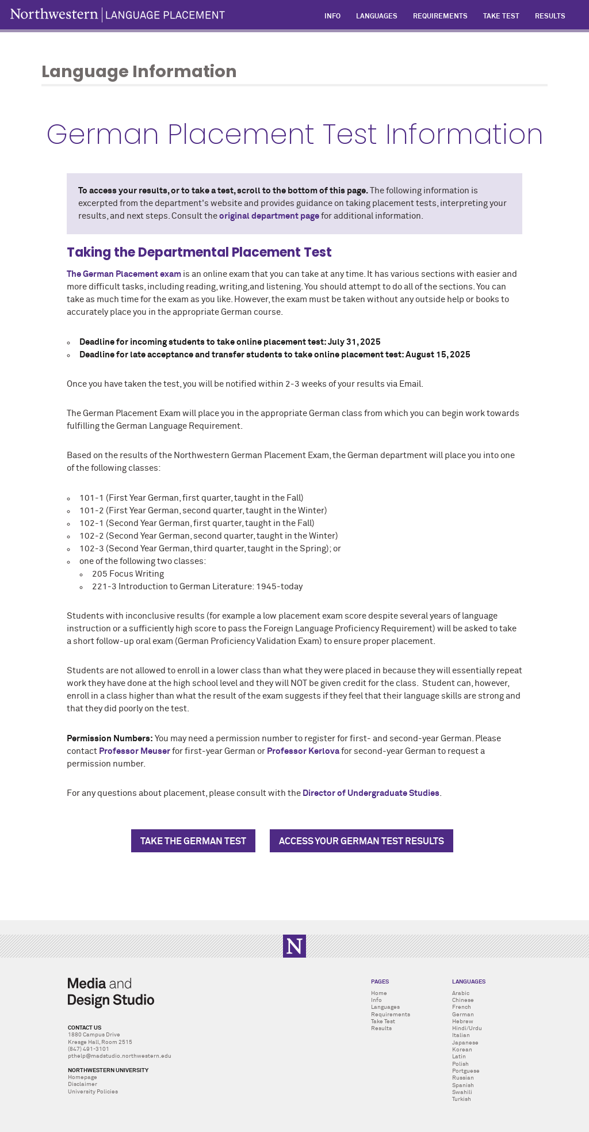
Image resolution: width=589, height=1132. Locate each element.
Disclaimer (82, 1084)
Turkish (461, 1099)
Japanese (465, 1043)
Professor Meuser (135, 752)
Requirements (390, 1014)
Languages (385, 1007)
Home (379, 993)
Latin (459, 1056)
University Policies (93, 1092)
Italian (461, 1035)
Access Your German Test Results (361, 841)
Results (381, 1028)
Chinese (463, 1000)
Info (376, 1000)
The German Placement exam (124, 274)
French (461, 1007)
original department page (269, 216)
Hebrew (462, 1021)
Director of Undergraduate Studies (371, 794)
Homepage (82, 1077)
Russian (463, 1078)
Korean (462, 1050)
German (463, 1014)
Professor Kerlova (303, 752)
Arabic (460, 993)
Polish (460, 1064)
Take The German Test (193, 841)
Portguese (466, 1071)
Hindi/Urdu (467, 1028)
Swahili (462, 1092)
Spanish (463, 1085)
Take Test (383, 1021)
